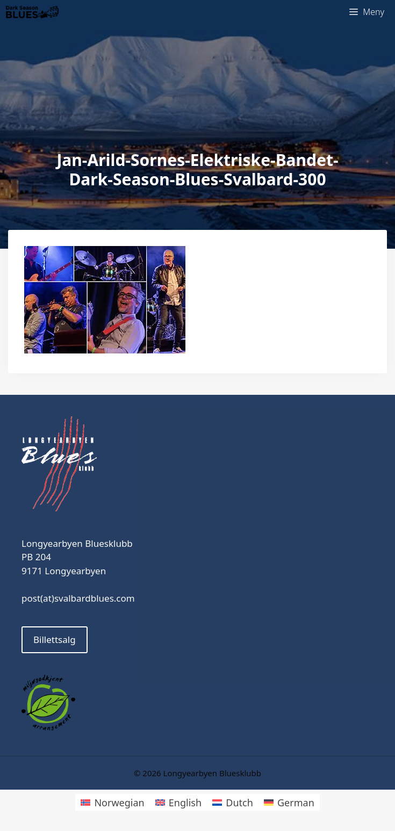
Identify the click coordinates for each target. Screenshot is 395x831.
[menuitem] (112, 802)
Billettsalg (54, 639)
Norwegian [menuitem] (119, 802)
